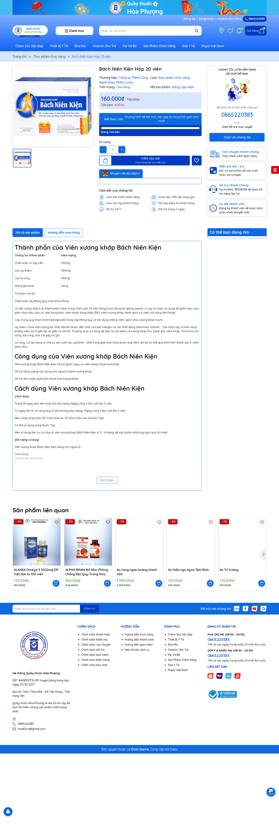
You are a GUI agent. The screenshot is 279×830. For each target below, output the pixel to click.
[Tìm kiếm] (197, 31)
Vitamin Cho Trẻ (104, 46)
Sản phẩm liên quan (41, 510)
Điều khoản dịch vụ (137, 649)
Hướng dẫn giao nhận (139, 644)
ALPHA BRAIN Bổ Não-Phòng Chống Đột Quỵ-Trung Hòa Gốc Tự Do (86, 572)
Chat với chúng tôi (237, 137)
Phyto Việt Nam (212, 46)
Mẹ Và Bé (130, 46)
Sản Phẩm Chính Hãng (159, 46)
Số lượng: (105, 142)
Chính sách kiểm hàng (95, 660)
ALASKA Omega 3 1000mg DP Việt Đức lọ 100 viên (36, 572)
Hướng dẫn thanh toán (139, 639)
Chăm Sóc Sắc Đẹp (29, 46)
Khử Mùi (80, 46)
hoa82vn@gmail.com (32, 729)
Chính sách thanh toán (95, 634)
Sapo (174, 749)
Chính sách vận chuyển (96, 644)
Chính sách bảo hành (95, 655)
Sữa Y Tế (188, 46)
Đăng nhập (206, 19)
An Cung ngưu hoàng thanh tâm (137, 572)
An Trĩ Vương (229, 570)
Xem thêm (107, 480)
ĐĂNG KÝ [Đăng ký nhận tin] (89, 608)
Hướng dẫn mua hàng (139, 634)
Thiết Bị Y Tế (59, 46)
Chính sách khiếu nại (94, 639)
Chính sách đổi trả (93, 649)
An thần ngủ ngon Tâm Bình (188, 570)
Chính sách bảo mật (94, 665)
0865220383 (255, 19)
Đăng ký (189, 19)
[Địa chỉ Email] (56, 609)
